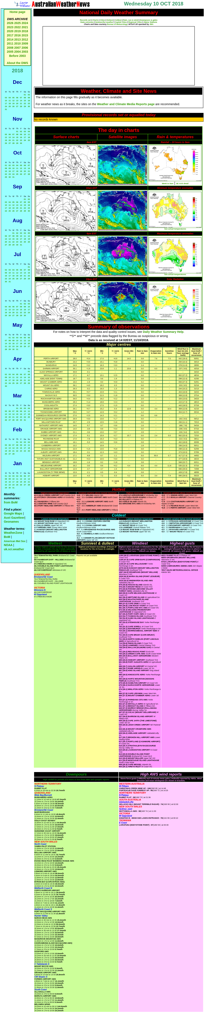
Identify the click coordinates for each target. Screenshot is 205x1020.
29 (25, 106)
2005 (10, 51)
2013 (17, 39)
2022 (17, 27)
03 (6, 98)
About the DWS (17, 63)
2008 (10, 47)
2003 (25, 51)
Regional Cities (135, 22)
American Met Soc (15, 541)
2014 (10, 39)
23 (29, 103)
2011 (10, 43)
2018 (25, 31)
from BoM (10, 502)
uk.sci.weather (14, 549)
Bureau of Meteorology (117, 24)
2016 (17, 35)
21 (21, 103)
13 (17, 101)
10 (6, 101)
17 (6, 103)
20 (17, 103)
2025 (17, 23)
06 (17, 98)
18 (10, 103)
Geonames (11, 521)
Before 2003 (17, 55)
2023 (10, 27)
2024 (25, 23)
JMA (152, 24)
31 (6, 109)
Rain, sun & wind (130, 20)
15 (25, 101)
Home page (17, 12)
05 (13, 98)
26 (13, 106)
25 (10, 106)
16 (29, 101)
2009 (25, 43)
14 (21, 101)
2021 (25, 27)
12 (13, 101)
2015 (25, 35)
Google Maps (13, 513)
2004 (18, 51)
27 (17, 106)
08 (25, 98)
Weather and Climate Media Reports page (126, 104)
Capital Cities (121, 22)
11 (10, 101)
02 (29, 95)
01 (25, 95)
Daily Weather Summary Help (163, 331)
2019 (17, 31)
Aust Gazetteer (14, 517)
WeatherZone (13, 532)
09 (29, 98)
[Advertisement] (114, 56)
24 (6, 106)
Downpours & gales (149, 20)
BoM (7, 537)
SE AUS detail (182, 184)
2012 (25, 39)
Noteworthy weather (104, 22)
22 (25, 103)
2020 (10, 31)
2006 (25, 47)
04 (10, 98)
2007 (17, 47)
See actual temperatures (175, 229)
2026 (10, 23)
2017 (10, 35)
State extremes (87, 22)
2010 (17, 43)
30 (29, 106)
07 (21, 98)
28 (21, 106)
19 (13, 103)
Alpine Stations (150, 22)
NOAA (8, 545)
